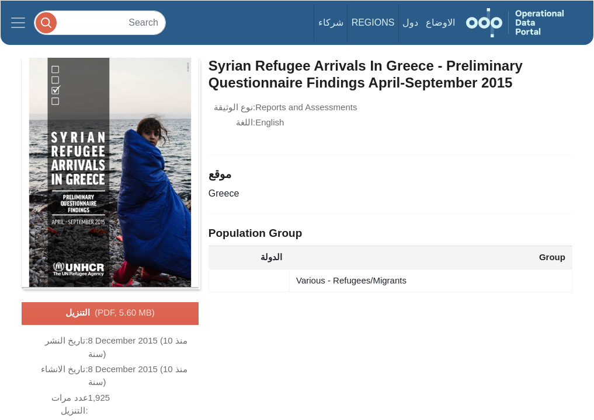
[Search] (100, 22)
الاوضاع (440, 22)
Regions (373, 22)
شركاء (330, 22)
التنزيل (109, 313)
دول (410, 22)
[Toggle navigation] (18, 22)
